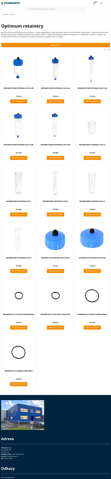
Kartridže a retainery (7, 14)
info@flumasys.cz (12, 456)
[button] (94, 3)
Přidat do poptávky (18, 101)
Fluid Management (7, 477)
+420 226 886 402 (18, 454)
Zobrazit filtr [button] (55, 45)
